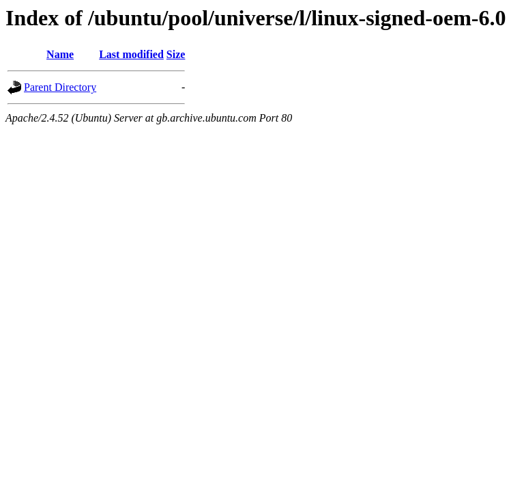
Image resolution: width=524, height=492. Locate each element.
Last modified (131, 54)
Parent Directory (60, 87)
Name (60, 54)
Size (176, 54)
